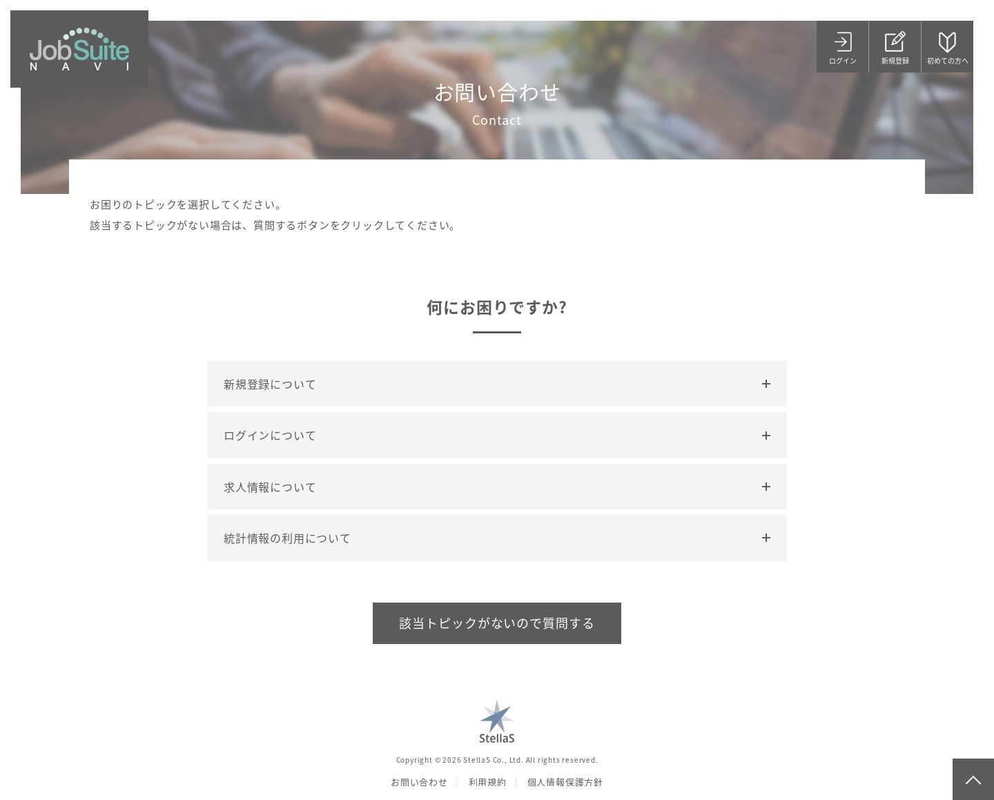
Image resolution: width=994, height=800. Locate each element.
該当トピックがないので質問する (497, 623)
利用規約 (488, 781)
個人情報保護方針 (565, 781)
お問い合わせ (419, 781)
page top (973, 779)
